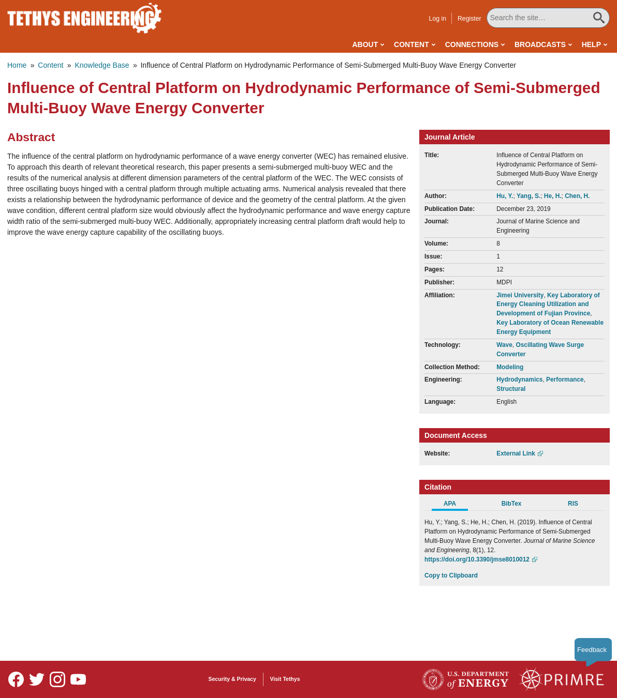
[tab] (455, 505)
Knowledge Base (102, 65)
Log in (437, 18)
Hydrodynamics (519, 379)
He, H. (553, 196)
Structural (510, 388)
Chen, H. (577, 196)
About (365, 44)
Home (16, 65)
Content (411, 44)
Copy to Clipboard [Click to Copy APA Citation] (451, 575)
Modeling (509, 367)
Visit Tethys (285, 679)
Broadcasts (540, 44)
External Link (515, 453)
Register (469, 18)
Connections (471, 44)
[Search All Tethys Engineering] (548, 18)
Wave (504, 344)
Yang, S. (528, 196)
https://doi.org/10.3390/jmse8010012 (477, 559)
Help (591, 44)
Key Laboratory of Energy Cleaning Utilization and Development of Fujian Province (548, 304)
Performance (565, 379)
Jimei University (519, 295)
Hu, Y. (504, 196)
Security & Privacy (232, 679)
